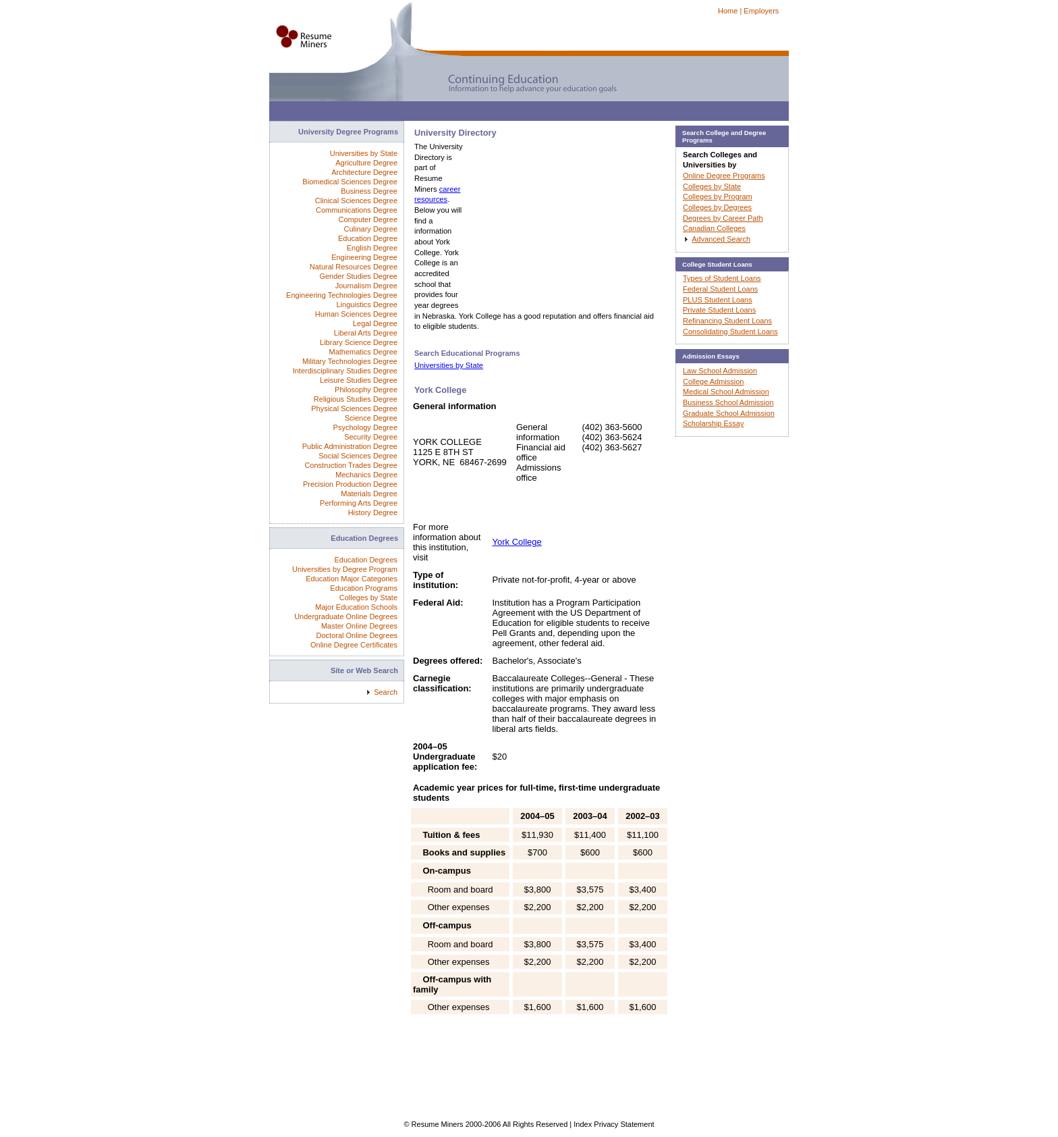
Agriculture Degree (366, 163)
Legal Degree (375, 323)
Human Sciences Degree (356, 314)
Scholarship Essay (713, 423)
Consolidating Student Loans (730, 331)
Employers (761, 11)
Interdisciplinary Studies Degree (345, 371)
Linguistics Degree (367, 304)
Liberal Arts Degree (365, 333)
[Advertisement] (514, 114)
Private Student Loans (719, 310)
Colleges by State (368, 597)
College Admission (713, 381)
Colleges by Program (717, 196)
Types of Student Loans (722, 278)
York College (517, 542)
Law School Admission (720, 371)
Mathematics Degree (363, 352)
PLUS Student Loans (717, 300)
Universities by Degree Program (344, 569)
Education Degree (367, 238)
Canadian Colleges (714, 228)
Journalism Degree (366, 286)
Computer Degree (368, 219)
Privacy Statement (624, 1124)
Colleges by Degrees (717, 207)
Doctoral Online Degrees (356, 635)
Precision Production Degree (350, 484)
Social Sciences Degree (357, 456)
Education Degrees (365, 560)
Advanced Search (721, 239)
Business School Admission (728, 402)
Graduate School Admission (729, 413)
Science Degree (371, 418)
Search (385, 692)
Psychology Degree (365, 427)
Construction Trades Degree (350, 465)
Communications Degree (356, 210)
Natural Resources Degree (353, 267)
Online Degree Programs (724, 175)
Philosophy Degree (366, 390)
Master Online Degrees (359, 626)
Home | (730, 11)
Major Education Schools (356, 607)
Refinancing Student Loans (727, 321)
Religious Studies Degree (355, 399)
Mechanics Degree (366, 475)
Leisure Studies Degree (358, 380)
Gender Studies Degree (358, 276)
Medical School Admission (726, 392)
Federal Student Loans (720, 289)
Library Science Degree (358, 342)
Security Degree (370, 437)
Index (583, 1124)
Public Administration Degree (349, 446)
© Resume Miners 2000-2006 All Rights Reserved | (488, 1124)
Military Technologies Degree (349, 361)
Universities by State (448, 365)
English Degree (372, 248)
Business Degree (369, 191)
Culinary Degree (370, 229)
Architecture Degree (364, 172)
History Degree (372, 512)
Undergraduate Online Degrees (345, 616)
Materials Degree (369, 494)
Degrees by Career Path (723, 218)
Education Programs (363, 588)
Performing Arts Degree (358, 503)
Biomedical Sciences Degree (349, 182)
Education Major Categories (351, 579)
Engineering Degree (364, 257)
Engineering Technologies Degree (341, 295)
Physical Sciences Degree (354, 408)
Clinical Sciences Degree (356, 200)
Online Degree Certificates (353, 645)
